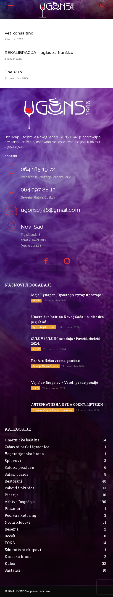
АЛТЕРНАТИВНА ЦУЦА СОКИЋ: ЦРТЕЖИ (67, 404)
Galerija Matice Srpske (45, 366)
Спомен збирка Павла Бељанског (52, 410)
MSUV (35, 388)
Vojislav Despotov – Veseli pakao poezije (64, 382)
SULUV (35, 349)
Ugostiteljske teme (43, 327)
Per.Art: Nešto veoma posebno (55, 360)
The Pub (13, 72)
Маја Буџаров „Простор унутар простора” (67, 295)
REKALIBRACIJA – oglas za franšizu (39, 52)
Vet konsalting (19, 33)
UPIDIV (36, 300)
